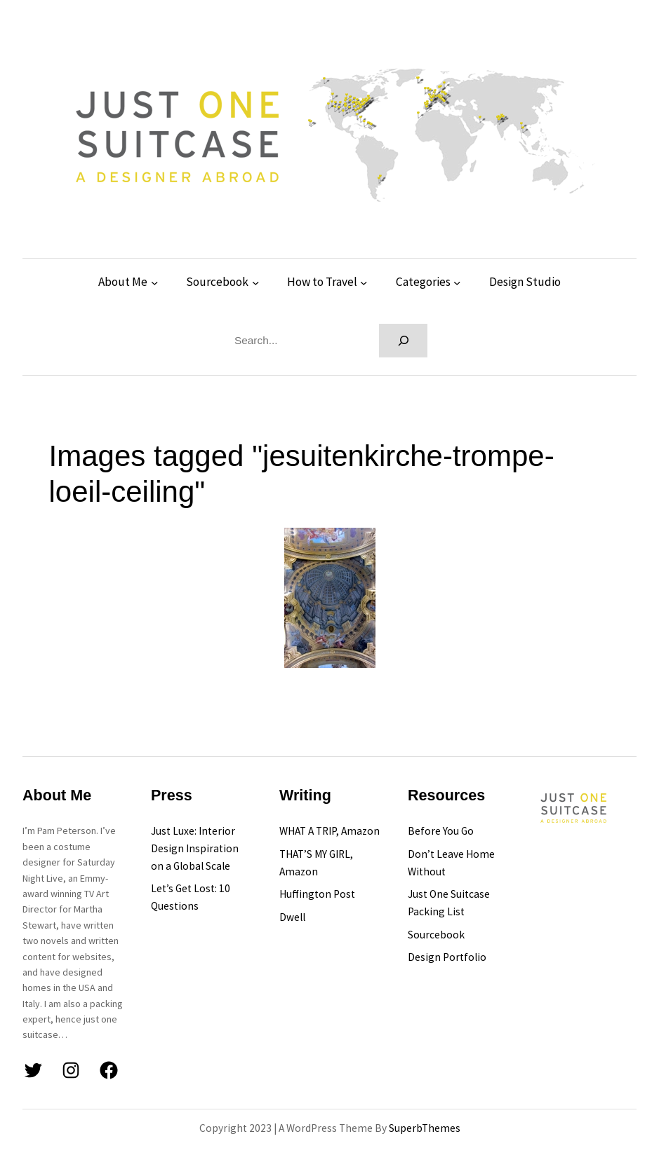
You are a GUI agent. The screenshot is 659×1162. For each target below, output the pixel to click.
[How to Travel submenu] (363, 282)
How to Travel (322, 281)
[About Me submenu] (154, 282)
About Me (122, 281)
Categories (423, 281)
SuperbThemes (424, 1128)
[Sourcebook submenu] (255, 282)
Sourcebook (217, 281)
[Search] (403, 341)
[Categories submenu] (456, 282)
